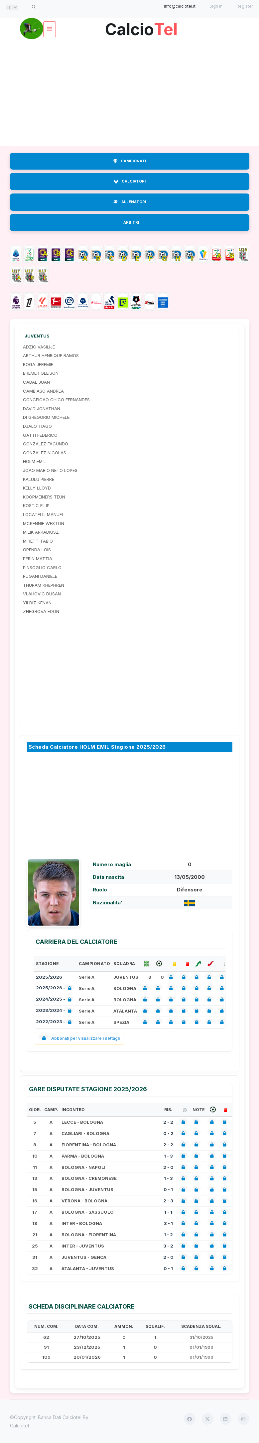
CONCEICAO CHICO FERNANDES (56, 399)
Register (244, 6)
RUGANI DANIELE (40, 576)
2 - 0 (168, 1167)
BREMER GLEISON (41, 373)
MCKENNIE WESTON (43, 523)
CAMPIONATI (129, 161)
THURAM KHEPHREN (43, 585)
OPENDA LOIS (37, 549)
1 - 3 (168, 1156)
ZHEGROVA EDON (41, 611)
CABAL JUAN (36, 382)
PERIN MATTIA (37, 558)
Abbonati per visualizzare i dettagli (79, 1038)
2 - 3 (168, 1200)
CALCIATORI (130, 181)
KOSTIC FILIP (36, 505)
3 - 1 (168, 1223)
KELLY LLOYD (37, 488)
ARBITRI (131, 222)
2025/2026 (49, 977)
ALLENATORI (129, 201)
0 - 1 (168, 1189)
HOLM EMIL (34, 461)
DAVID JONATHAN (41, 408)
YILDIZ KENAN (37, 602)
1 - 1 (168, 1212)
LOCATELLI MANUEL (43, 514)
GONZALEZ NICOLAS (44, 452)
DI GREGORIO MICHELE (46, 417)
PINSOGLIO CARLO (42, 567)
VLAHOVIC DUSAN (42, 593)
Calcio (141, 27)
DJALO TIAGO (37, 426)
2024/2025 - (55, 999)
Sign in (215, 6)
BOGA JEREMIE (38, 364)
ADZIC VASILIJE (39, 346)
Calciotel (19, 1425)
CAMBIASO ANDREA (43, 391)
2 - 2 (168, 1122)
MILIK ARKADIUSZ (41, 532)
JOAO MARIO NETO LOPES (50, 470)
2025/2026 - (55, 988)
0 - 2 (168, 1133)
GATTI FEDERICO (40, 435)
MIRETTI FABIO (38, 541)
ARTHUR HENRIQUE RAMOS (51, 355)
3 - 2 (168, 1246)
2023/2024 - (55, 1011)
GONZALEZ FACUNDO (45, 443)
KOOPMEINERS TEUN (44, 496)
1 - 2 (168, 1234)
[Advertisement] (129, 92)
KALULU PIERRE (38, 479)
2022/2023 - (55, 1022)
